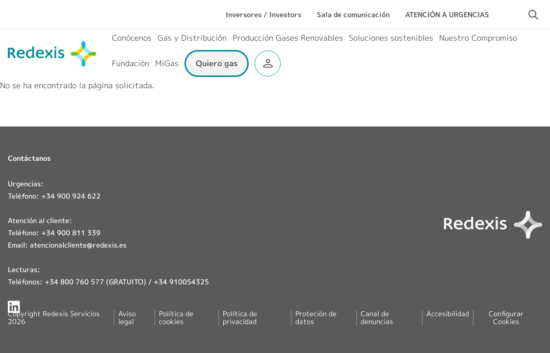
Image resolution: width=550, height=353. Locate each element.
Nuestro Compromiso (478, 37)
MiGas (167, 63)
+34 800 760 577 (74, 281)
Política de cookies (176, 317)
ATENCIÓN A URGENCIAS (447, 14)
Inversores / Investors (263, 14)
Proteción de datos (316, 317)
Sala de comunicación (353, 14)
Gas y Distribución (192, 37)
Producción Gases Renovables (288, 37)
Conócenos (132, 37)
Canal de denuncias (377, 317)
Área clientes (268, 63)
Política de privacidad (240, 317)
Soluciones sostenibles (391, 37)
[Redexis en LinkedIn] (14, 306)
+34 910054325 (181, 281)
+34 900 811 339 (71, 232)
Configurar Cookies (506, 318)
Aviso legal (127, 317)
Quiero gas (216, 63)
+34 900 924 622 (71, 196)
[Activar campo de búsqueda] (533, 14)
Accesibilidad (447, 313)
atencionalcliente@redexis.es (78, 245)
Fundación (130, 63)
